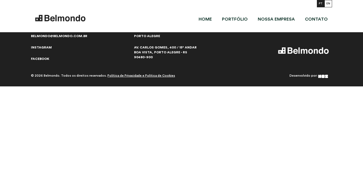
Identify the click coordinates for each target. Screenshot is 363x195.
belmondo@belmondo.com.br (59, 36)
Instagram (41, 47)
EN (328, 3)
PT (321, 3)
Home (205, 19)
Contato (316, 19)
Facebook (40, 58)
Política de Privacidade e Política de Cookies (141, 75)
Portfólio (235, 19)
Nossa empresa (276, 19)
